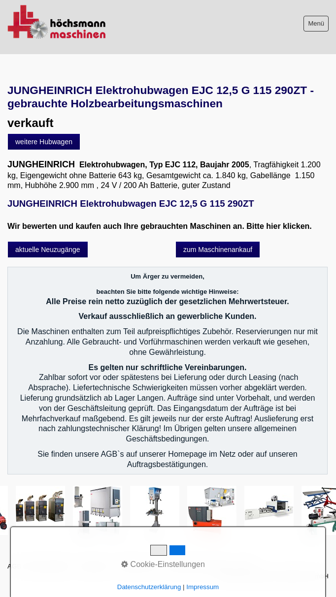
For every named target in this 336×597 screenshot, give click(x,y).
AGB (14, 566)
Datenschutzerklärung (199, 566)
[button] (43, 141)
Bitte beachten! (50, 566)
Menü (316, 23)
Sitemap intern (139, 566)
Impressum (94, 566)
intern (245, 566)
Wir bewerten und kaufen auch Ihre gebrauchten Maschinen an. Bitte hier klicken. (159, 226)
